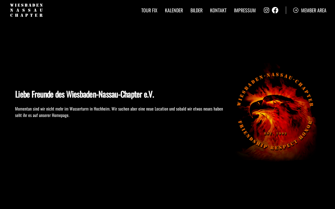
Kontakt (218, 10)
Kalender (174, 10)
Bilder (196, 10)
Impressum (245, 10)
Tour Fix (149, 10)
